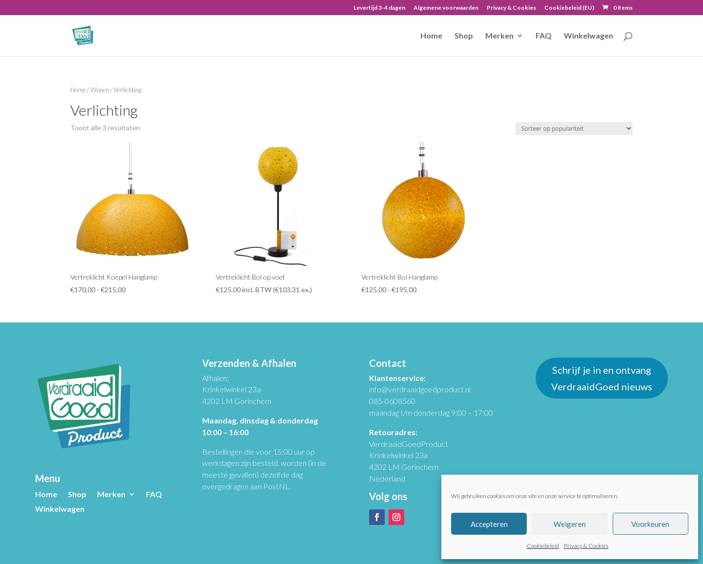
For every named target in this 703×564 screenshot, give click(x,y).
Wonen (99, 90)
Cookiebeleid (543, 545)
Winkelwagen (588, 36)
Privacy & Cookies (586, 545)
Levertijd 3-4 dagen (379, 8)
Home (431, 36)
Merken (499, 36)
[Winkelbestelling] (574, 128)
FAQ (544, 36)
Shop (464, 36)
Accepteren (489, 524)
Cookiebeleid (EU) (569, 8)
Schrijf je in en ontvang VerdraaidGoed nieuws (601, 378)
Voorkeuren (650, 524)
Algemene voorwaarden (446, 8)
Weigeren (570, 524)
